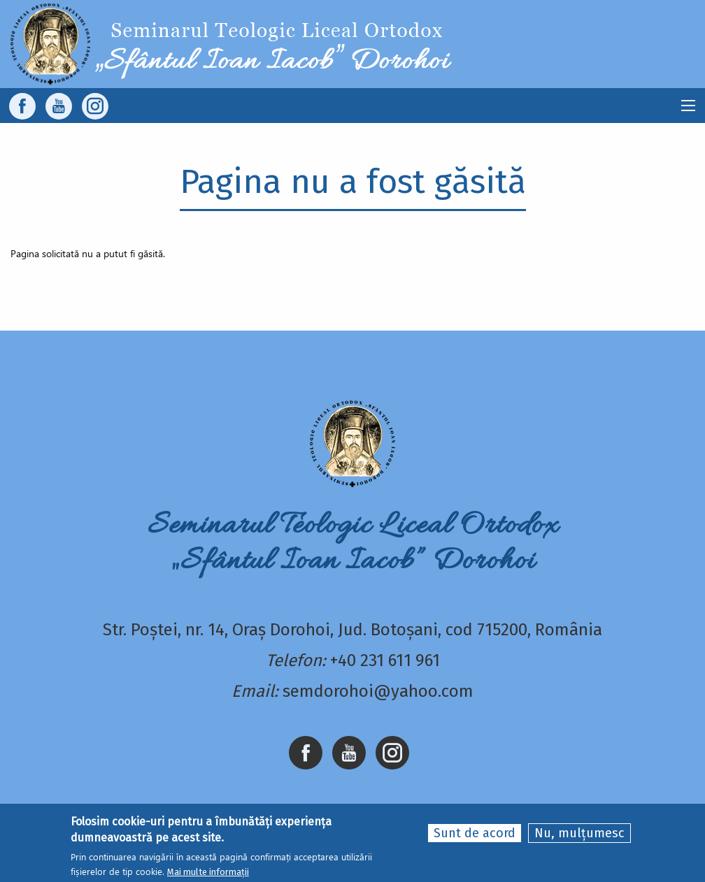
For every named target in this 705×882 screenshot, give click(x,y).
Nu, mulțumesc (579, 833)
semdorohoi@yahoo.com (378, 691)
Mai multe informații (208, 871)
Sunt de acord (474, 833)
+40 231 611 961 (385, 660)
